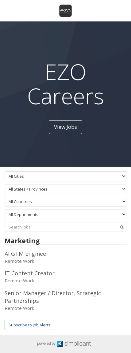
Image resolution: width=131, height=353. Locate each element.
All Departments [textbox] (23, 214)
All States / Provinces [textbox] (28, 189)
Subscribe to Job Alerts (29, 325)
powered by (65, 343)
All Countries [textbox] (20, 201)
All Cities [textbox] (16, 176)
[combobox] (65, 176)
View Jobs (65, 126)
